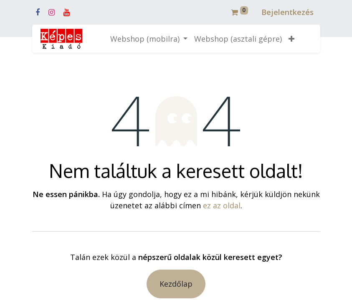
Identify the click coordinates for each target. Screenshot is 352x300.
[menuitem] (238, 39)
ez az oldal (222, 205)
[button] (291, 39)
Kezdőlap (176, 284)
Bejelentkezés (287, 12)
